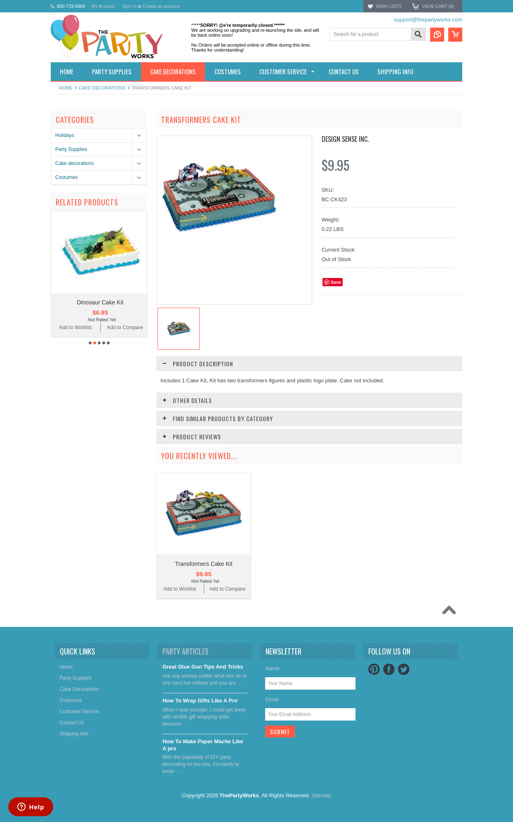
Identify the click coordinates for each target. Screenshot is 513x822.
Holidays (64, 135)
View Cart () (438, 6)
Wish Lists (388, 6)
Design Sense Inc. (345, 139)
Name (272, 668)
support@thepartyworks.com (428, 19)
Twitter (403, 669)
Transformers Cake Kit (204, 564)
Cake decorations (102, 87)
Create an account (161, 6)
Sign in (129, 6)
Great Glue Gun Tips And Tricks (202, 667)
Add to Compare (125, 327)
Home (66, 87)
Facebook (389, 669)
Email (272, 699)
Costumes (66, 177)
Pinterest (374, 669)
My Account (103, 6)
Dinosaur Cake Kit (100, 302)
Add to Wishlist (75, 327)
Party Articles (185, 651)
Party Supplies (71, 149)
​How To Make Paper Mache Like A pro (202, 744)
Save (336, 282)
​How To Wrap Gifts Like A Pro (200, 700)
